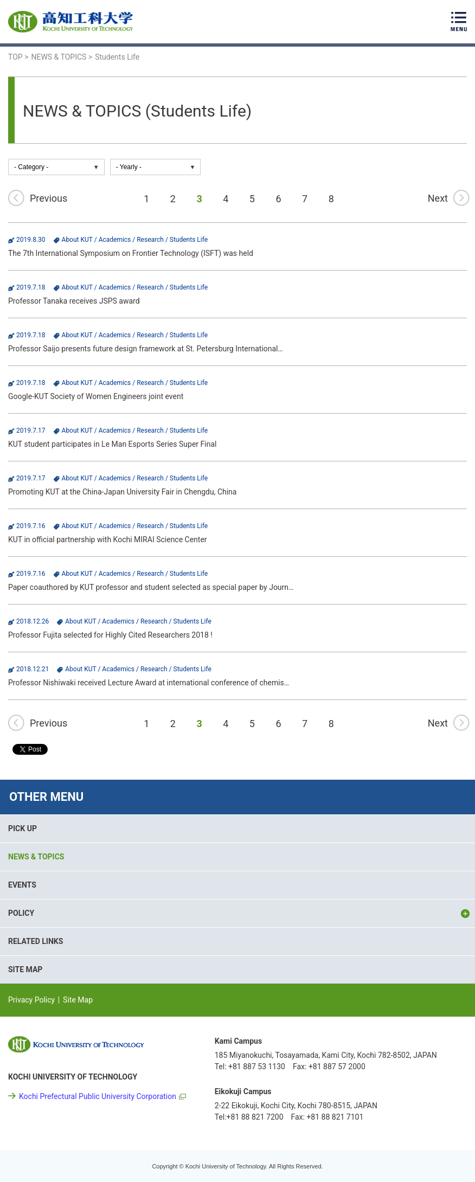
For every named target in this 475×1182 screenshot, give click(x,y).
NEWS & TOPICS (36, 856)
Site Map (78, 999)
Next (438, 198)
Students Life (189, 239)
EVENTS (22, 885)
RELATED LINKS (35, 941)
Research (150, 239)
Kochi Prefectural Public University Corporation (97, 1096)
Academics (115, 239)
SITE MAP (25, 969)
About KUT (77, 239)
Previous (48, 198)
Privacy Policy (31, 999)
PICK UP (22, 828)
